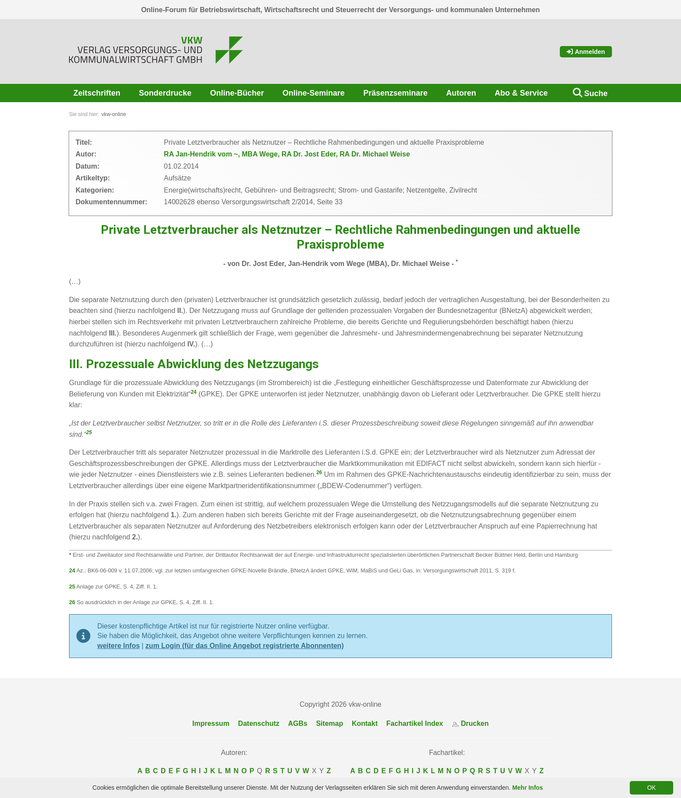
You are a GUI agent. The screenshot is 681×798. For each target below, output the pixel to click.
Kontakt (365, 723)
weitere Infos (118, 645)
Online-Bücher (237, 93)
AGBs (297, 723)
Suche (596, 93)
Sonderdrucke (165, 93)
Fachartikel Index (415, 723)
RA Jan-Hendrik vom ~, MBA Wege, (222, 154)
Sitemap (329, 723)
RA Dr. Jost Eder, (310, 154)
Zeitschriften (96, 93)
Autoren (461, 93)
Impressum (210, 723)
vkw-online (113, 114)
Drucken (470, 723)
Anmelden (586, 51)
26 (319, 472)
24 (193, 392)
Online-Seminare (314, 93)
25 (89, 432)
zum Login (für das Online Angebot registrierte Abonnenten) (244, 645)
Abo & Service (521, 93)
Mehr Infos (527, 787)
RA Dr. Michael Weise (375, 154)
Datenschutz (258, 723)
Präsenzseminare (395, 93)
